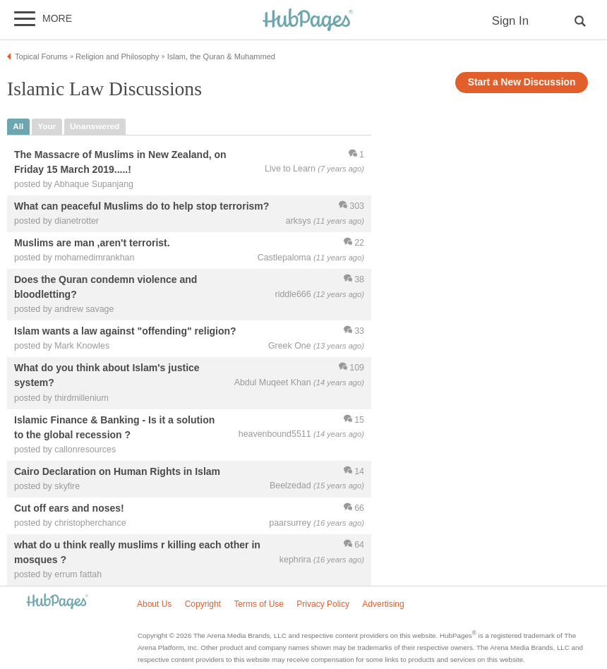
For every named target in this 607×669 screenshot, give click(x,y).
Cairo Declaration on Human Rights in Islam (117, 471)
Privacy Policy (322, 604)
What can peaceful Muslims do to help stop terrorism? (141, 206)
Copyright (203, 604)
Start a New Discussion (522, 82)
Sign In (510, 21)
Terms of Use (259, 604)
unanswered (94, 126)
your (46, 126)
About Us (154, 604)
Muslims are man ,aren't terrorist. (92, 242)
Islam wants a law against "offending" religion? (125, 331)
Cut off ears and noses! (69, 508)
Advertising (383, 604)
